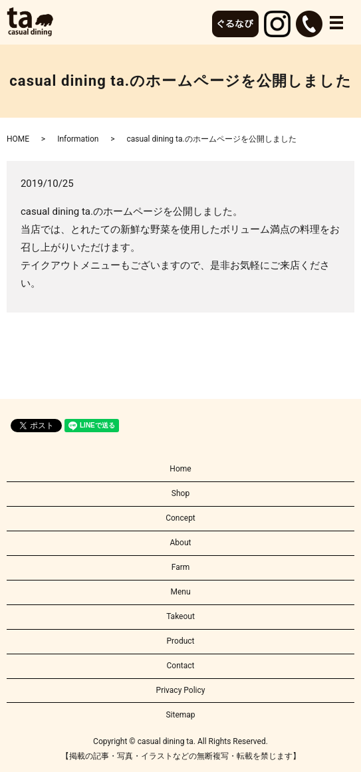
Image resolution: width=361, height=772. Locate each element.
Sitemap (180, 714)
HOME (18, 139)
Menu (180, 591)
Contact (181, 665)
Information (77, 139)
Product (181, 641)
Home (180, 468)
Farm (181, 567)
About (180, 542)
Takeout (180, 616)
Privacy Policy (180, 690)
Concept (180, 518)
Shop (180, 493)
